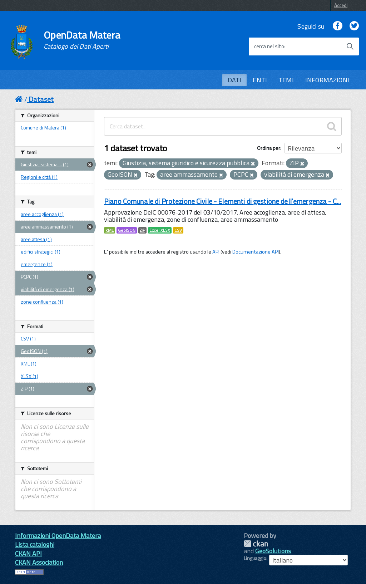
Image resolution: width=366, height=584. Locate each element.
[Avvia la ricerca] (350, 46)
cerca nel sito (269, 46)
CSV (178, 230)
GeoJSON (126, 230)
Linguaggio (255, 558)
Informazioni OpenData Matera (58, 535)
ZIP (142, 230)
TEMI (286, 80)
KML (109, 230)
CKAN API (28, 553)
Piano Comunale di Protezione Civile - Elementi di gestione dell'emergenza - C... (222, 201)
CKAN (256, 544)
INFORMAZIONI (327, 80)
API (215, 252)
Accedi (340, 5)
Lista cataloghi (34, 544)
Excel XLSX (159, 230)
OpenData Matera (82, 40)
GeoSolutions (273, 551)
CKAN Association (39, 562)
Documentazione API (255, 252)
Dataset (41, 99)
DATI (235, 80)
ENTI (260, 80)
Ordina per (268, 148)
